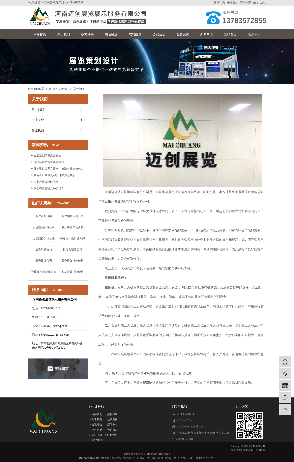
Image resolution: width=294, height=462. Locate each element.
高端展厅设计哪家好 (72, 238)
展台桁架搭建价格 (72, 260)
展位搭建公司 (131, 454)
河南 (168, 458)
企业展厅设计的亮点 (46, 181)
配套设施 (182, 34)
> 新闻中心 (111, 424)
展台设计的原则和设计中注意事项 (54, 175)
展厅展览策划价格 (72, 227)
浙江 (158, 458)
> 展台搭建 (95, 434)
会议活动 (159, 34)
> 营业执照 (95, 440)
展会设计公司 (43, 260)
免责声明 (210, 458)
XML (263, 2)
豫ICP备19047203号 (89, 458)
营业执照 (37, 130)
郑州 (163, 458)
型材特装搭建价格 (72, 271)
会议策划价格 (43, 216)
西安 (185, 458)
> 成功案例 (111, 419)
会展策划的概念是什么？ (49, 155)
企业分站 (232, 2)
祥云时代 (116, 458)
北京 (152, 458)
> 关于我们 (95, 419)
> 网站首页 (96, 414)
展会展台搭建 (145, 454)
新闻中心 (206, 34)
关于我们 (63, 34)
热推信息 (219, 2)
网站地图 (245, 2)
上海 (147, 458)
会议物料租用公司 (72, 216)
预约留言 (230, 34)
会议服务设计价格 (44, 238)
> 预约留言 (111, 429)
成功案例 (135, 34)
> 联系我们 (111, 434)
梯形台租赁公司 (72, 249)
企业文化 (37, 120)
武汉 (142, 458)
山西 (174, 458)
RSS (255, 2)
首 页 (52, 88)
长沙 (179, 458)
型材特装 (87, 34)
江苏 (136, 458)
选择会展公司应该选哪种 (49, 162)
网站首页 (39, 34)
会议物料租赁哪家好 (43, 271)
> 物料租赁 (95, 429)
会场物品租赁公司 (44, 227)
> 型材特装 (111, 414)
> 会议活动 (95, 424)
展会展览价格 (43, 249)
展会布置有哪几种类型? (48, 188)
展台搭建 (111, 34)
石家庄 (191, 458)
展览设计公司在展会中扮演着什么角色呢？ (59, 168)
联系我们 (254, 34)
